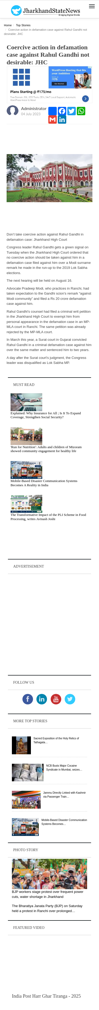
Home (8, 25)
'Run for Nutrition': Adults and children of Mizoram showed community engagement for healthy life (46, 449)
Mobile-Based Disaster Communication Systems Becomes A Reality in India (44, 483)
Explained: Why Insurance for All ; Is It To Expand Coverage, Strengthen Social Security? (46, 415)
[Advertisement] (49, 624)
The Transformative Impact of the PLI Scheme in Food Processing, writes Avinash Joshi (48, 517)
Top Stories (23, 25)
